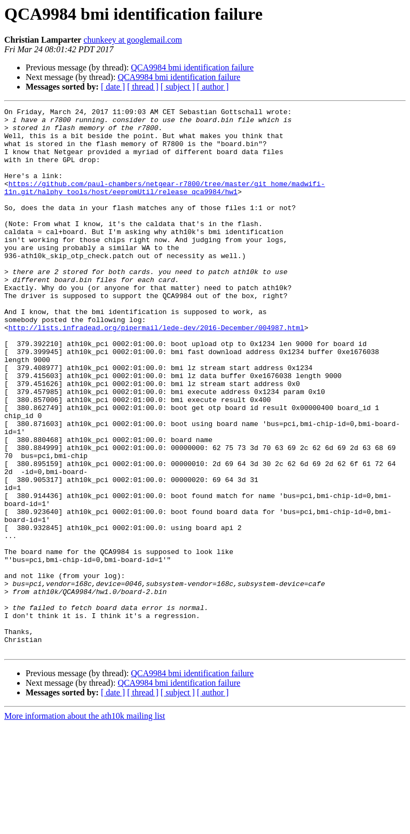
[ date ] (113, 86)
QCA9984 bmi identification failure (192, 67)
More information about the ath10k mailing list (84, 824)
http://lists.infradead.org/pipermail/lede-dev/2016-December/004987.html (156, 372)
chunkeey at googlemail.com (132, 39)
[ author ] (213, 86)
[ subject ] (178, 86)
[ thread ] (143, 86)
